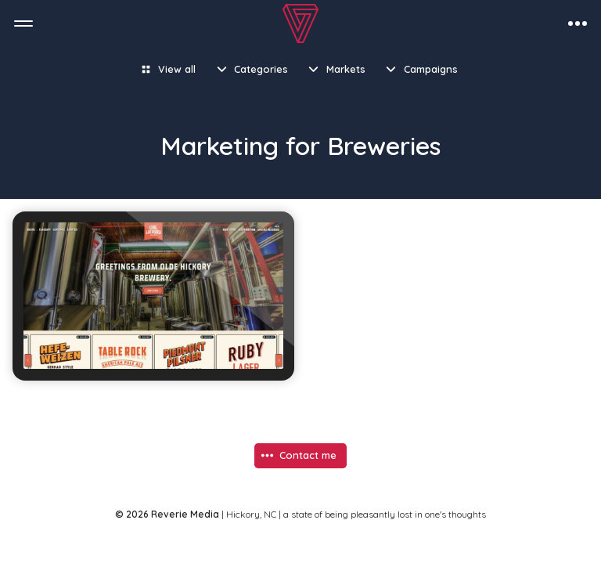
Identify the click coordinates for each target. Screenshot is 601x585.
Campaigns (431, 69)
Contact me (307, 455)
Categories (261, 69)
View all (177, 69)
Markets (345, 69)
